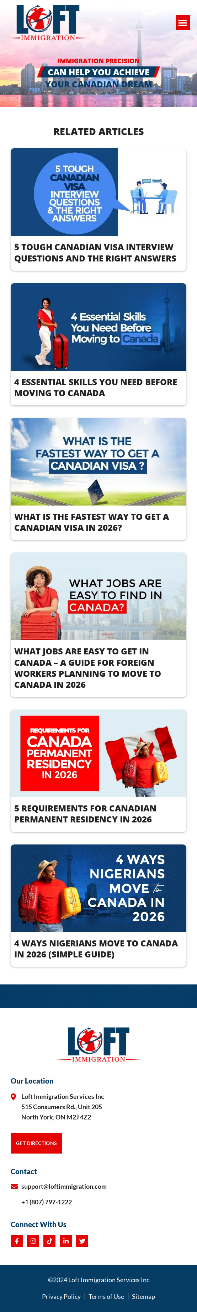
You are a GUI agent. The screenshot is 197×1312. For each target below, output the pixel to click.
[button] (183, 22)
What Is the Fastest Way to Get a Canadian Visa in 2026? (91, 522)
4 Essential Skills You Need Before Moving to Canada (95, 387)
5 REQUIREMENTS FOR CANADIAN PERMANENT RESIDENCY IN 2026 (85, 813)
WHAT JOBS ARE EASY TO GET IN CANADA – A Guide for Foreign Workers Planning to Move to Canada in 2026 (87, 667)
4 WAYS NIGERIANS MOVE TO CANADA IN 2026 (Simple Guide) (96, 948)
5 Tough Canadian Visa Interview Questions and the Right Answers (95, 252)
